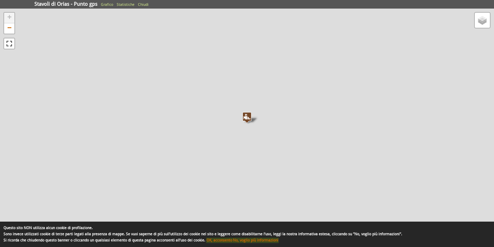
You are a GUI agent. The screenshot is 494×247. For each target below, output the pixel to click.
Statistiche (125, 4)
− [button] (9, 28)
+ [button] (9, 18)
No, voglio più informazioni (255, 240)
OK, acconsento (219, 240)
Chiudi (143, 4)
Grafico (107, 4)
